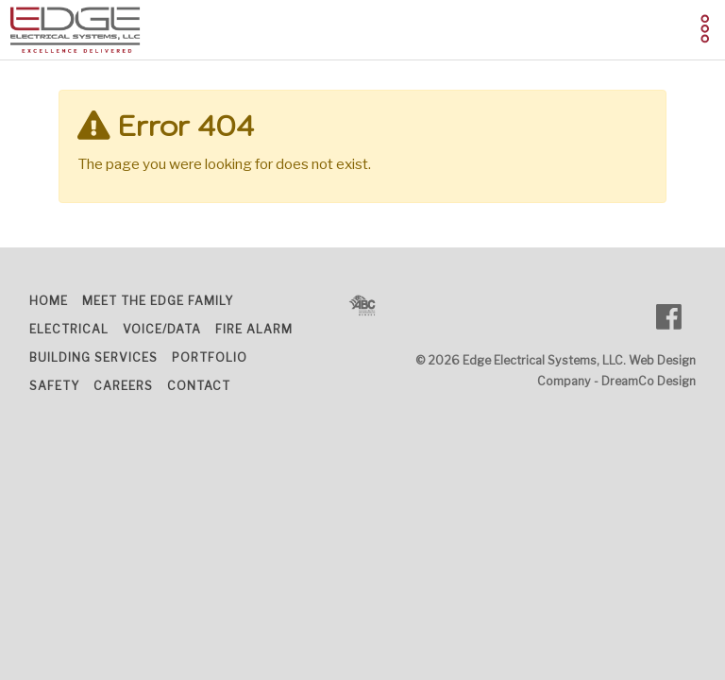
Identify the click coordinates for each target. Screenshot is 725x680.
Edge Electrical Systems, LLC (543, 360)
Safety (54, 386)
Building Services (93, 357)
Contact (198, 386)
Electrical (69, 329)
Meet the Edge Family (157, 301)
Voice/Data (162, 329)
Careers (123, 386)
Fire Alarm (254, 329)
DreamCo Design (648, 381)
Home (48, 301)
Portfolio (209, 357)
